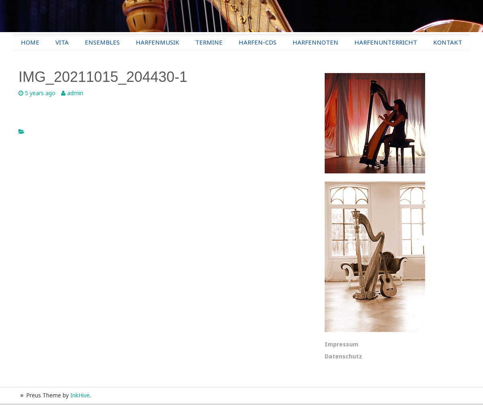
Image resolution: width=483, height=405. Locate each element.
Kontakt (447, 42)
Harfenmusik (157, 42)
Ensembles (102, 42)
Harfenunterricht (385, 42)
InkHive (80, 395)
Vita (62, 42)
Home (30, 42)
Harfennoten (315, 42)
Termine (209, 42)
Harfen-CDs (257, 42)
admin (75, 93)
